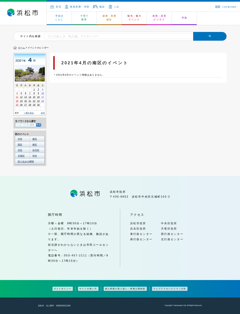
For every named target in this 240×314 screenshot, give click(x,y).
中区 (20, 139)
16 (38, 97)
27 (25, 104)
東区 (34, 139)
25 (17, 104)
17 (42, 97)
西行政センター (172, 233)
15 (34, 97)
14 (29, 97)
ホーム (21, 47)
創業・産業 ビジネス (159, 17)
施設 (99, 6)
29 (34, 104)
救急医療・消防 (77, 6)
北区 (20, 150)
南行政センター (141, 239)
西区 (20, 144)
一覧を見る (29, 113)
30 (38, 104)
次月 (43, 113)
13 (25, 97)
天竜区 (21, 155)
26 (21, 104)
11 (17, 97)
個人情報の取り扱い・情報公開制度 (125, 289)
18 (17, 101)
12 (21, 97)
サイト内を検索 (30, 36)
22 (34, 101)
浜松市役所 (138, 223)
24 (42, 101)
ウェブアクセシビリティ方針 (169, 289)
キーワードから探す (25, 121)
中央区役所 (169, 223)
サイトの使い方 (88, 289)
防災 (56, 6)
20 (25, 101)
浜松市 (23, 13)
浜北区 (35, 150)
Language (226, 6)
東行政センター (141, 233)
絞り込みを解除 (26, 161)
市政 (184, 17)
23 (38, 101)
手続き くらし (59, 17)
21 (29, 101)
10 (42, 93)
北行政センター (172, 239)
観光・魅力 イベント (135, 17)
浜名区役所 (138, 228)
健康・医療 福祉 (109, 17)
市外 (34, 155)
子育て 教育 (84, 17)
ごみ (114, 6)
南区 (34, 144)
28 (29, 104)
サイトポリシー (63, 289)
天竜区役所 (169, 228)
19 (21, 101)
